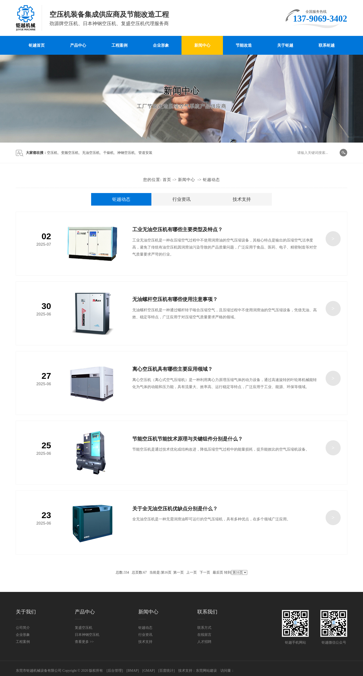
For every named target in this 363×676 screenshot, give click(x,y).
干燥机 (108, 153)
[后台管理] (114, 670)
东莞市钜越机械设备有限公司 (39, 670)
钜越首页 (37, 45)
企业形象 (161, 45)
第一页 (178, 572)
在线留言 (204, 635)
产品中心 (78, 45)
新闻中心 (202, 45)
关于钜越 (285, 45)
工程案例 (119, 45)
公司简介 (23, 628)
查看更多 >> (84, 642)
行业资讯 (181, 199)
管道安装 (145, 153)
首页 (167, 179)
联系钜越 (327, 45)
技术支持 (242, 199)
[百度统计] (166, 670)
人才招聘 (204, 642)
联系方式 (204, 628)
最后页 (218, 572)
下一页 (205, 572)
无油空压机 (91, 153)
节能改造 (244, 45)
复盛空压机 (83, 628)
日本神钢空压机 (87, 635)
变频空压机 (70, 153)
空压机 (52, 153)
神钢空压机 (126, 153)
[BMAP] (133, 670)
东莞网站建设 (206, 670)
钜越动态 (211, 179)
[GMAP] (148, 670)
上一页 (191, 572)
